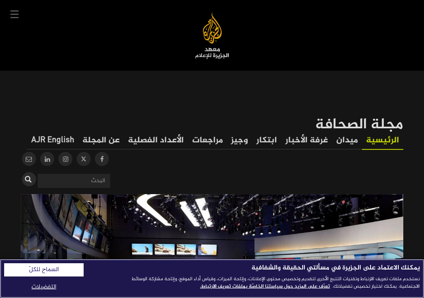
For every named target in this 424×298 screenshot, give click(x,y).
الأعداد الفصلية (156, 140)
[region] (212, 278)
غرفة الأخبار (306, 140)
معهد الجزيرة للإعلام (212, 35)
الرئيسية (382, 140)
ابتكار (266, 140)
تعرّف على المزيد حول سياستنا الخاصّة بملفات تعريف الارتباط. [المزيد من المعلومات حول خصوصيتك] (265, 286)
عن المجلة (101, 140)
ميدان (347, 140)
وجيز (239, 140)
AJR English (52, 140)
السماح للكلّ (44, 270)
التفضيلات (43, 287)
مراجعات (207, 140)
